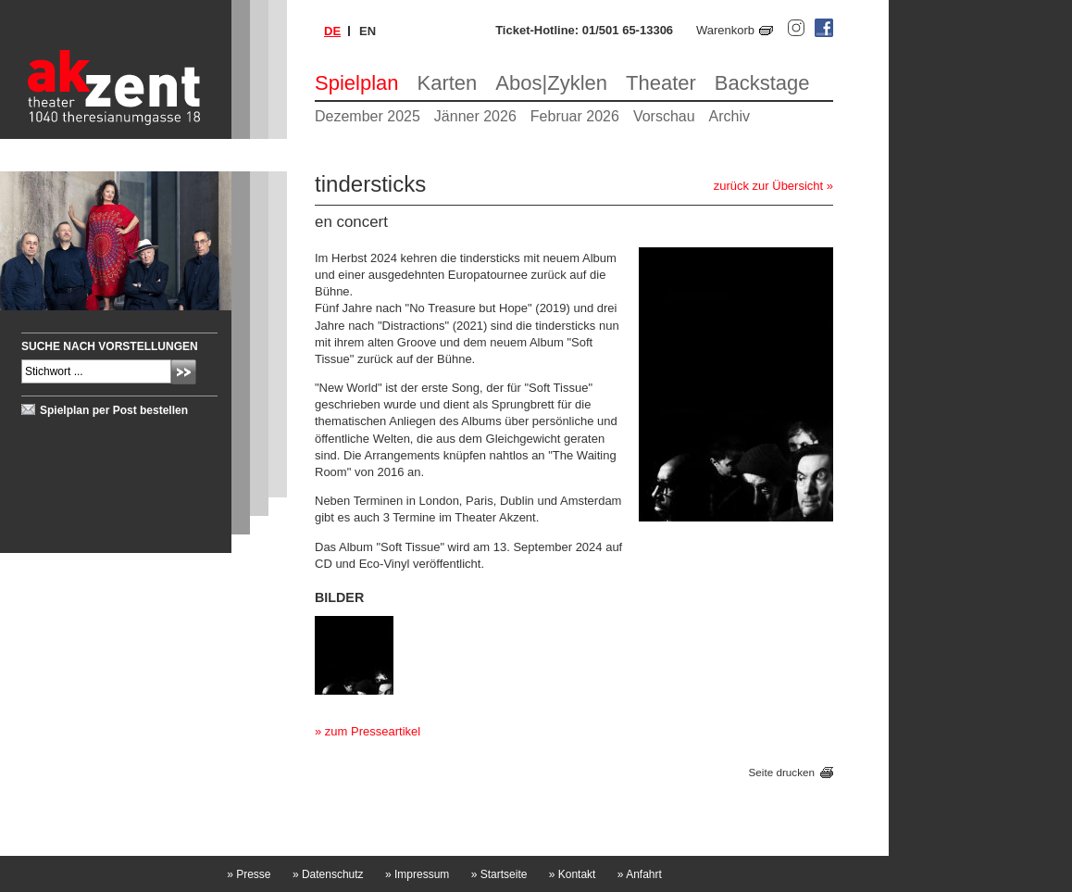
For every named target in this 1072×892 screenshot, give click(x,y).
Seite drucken (782, 773)
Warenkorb (725, 30)
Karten (448, 82)
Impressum (417, 874)
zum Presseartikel (372, 731)
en (367, 31)
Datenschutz (328, 874)
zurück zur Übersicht (768, 186)
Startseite (499, 874)
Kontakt (572, 874)
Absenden (183, 371)
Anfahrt (639, 874)
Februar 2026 (574, 116)
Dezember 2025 (367, 116)
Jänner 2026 (475, 116)
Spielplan (357, 82)
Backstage (762, 82)
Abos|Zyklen (551, 82)
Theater (661, 82)
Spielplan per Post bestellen (114, 410)
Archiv (729, 116)
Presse (248, 874)
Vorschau (664, 116)
